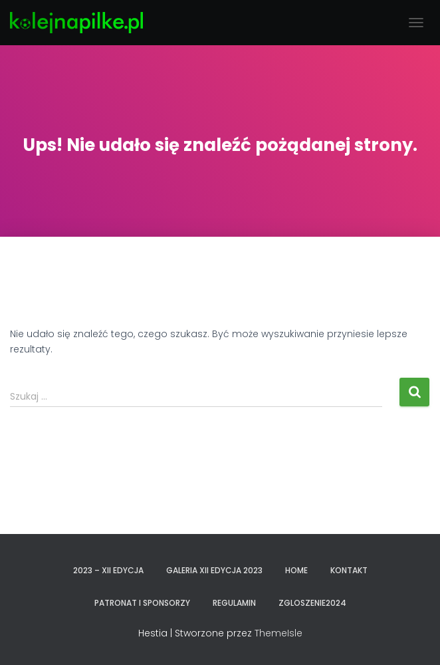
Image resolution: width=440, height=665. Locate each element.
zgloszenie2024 (312, 602)
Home (296, 570)
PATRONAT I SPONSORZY (142, 602)
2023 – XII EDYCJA (108, 570)
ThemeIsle (278, 633)
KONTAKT (349, 570)
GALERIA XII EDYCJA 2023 (214, 570)
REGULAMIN (234, 602)
